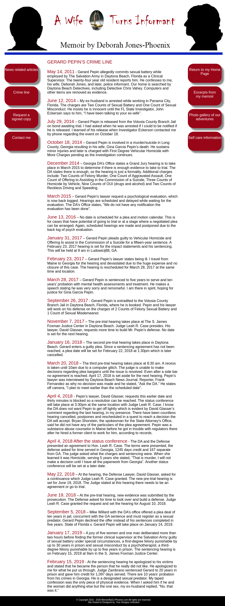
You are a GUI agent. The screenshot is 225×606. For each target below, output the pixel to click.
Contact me (21, 138)
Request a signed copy (21, 117)
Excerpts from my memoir (205, 94)
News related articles (21, 70)
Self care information (204, 138)
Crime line (21, 92)
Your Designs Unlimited (128, 602)
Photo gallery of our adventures (204, 117)
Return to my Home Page (204, 72)
